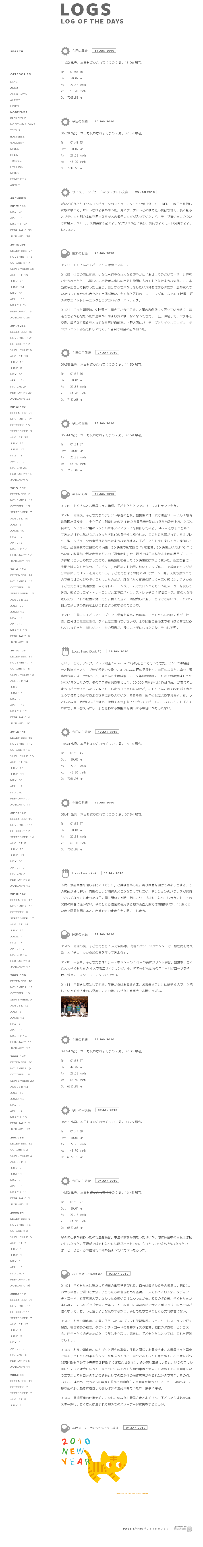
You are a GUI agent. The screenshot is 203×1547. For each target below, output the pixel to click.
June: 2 (16, 1174)
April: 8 (16, 542)
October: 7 (19, 1387)
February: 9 (20, 636)
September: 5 (21, 1237)
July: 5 (16, 687)
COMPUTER (18, 179)
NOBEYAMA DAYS (22, 124)
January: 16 (20, 1285)
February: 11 (21, 1042)
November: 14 (21, 662)
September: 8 (21, 431)
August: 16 (19, 762)
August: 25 (19, 437)
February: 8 (20, 879)
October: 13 (20, 506)
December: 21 (21, 1299)
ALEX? (15, 100)
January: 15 (20, 1129)
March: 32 (18, 224)
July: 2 (16, 1168)
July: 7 (16, 1330)
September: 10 (22, 674)
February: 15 (21, 311)
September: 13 (22, 593)
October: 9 (19, 912)
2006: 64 (17, 1212)
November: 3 (20, 1224)
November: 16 (21, 256)
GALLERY (17, 142)
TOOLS (15, 130)
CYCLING (16, 167)
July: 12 (17, 930)
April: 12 (17, 705)
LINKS (14, 106)
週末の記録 (80, 253)
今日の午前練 (82, 352)
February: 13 (21, 473)
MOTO (14, 173)
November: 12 (21, 500)
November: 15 (21, 581)
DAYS (14, 81)
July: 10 (17, 849)
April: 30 (17, 218)
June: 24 (17, 287)
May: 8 (15, 1023)
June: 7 (16, 693)
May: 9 (15, 699)
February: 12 (21, 555)
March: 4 (17, 1273)
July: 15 (17, 1092)
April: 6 (16, 1186)
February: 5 (20, 1279)
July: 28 (17, 281)
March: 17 (18, 549)
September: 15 (22, 756)
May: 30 (16, 293)
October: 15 (20, 425)
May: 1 (15, 1261)
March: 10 (18, 1117)
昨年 (70, 1333)
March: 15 (18, 1354)
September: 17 (22, 918)
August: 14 (19, 680)
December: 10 (21, 981)
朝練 (92, 274)
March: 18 (18, 630)
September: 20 (22, 1080)
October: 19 (20, 262)
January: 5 (19, 1204)
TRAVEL (16, 160)
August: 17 (19, 1324)
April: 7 (16, 1111)
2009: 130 (18, 975)
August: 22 (19, 599)
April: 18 (17, 299)
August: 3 (18, 1161)
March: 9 (17, 873)
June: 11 (17, 774)
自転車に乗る (86, 621)
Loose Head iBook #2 (87, 651)
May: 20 (16, 374)
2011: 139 (18, 812)
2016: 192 (18, 407)
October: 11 (20, 1312)
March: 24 (18, 305)
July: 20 (17, 605)
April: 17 (17, 1348)
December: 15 (21, 737)
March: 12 (18, 711)
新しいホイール (97, 627)
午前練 (131, 309)
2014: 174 (18, 569)
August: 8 (18, 843)
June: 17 (17, 449)
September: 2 (21, 1393)
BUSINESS (17, 136)
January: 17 (20, 966)
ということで (70, 663)
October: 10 (20, 993)
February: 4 (20, 717)
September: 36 (22, 268)
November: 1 (20, 1306)
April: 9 (16, 623)
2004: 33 (17, 1375)
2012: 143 (18, 731)
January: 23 (20, 398)
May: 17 (16, 617)
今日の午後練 (82, 731)
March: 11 (18, 792)
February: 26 (21, 392)
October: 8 (19, 1230)
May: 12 (16, 536)
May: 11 (16, 455)
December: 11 (21, 656)
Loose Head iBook (85, 873)
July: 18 (17, 443)
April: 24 (17, 380)
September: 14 (22, 837)
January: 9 (19, 479)
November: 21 (21, 337)
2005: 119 (18, 1293)
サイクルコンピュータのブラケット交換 (100, 192)
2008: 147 (18, 1056)
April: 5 (16, 1267)
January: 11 (20, 561)
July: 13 (17, 768)
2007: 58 (17, 1137)
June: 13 (17, 611)
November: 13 (21, 824)
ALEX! (15, 87)
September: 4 (21, 1155)
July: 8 (16, 524)
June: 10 (17, 530)
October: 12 (20, 343)
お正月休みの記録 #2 (87, 1274)
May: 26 (16, 212)
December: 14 (21, 575)
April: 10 (17, 461)
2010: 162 (18, 894)
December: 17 (21, 900)
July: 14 (17, 362)
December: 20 (21, 1062)
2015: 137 (18, 488)
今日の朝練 (80, 121)
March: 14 (18, 954)
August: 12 (19, 1005)
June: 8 (16, 368)
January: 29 (20, 236)
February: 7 (20, 798)
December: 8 (20, 494)
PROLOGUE (18, 118)
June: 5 (16, 1336)
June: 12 (17, 855)
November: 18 (21, 906)
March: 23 (18, 467)
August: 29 (19, 275)
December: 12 (21, 1143)
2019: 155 (18, 206)
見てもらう (100, 573)
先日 (142, 586)
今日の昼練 (80, 50)
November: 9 (20, 1068)
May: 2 (15, 1342)
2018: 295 (18, 244)
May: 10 (16, 780)
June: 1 (16, 1255)
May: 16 (16, 861)
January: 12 (20, 885)
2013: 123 (18, 650)
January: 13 (20, 1048)
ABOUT (15, 185)
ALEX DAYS (18, 93)
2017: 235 (18, 325)
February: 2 (20, 1123)
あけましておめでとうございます (96, 1428)
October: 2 (19, 1149)
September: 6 (21, 350)
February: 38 (21, 230)
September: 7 (21, 512)
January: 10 (20, 723)
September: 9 (21, 999)
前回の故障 (166, 669)
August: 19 (19, 356)
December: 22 (21, 413)
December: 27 (21, 250)
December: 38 (21, 331)
